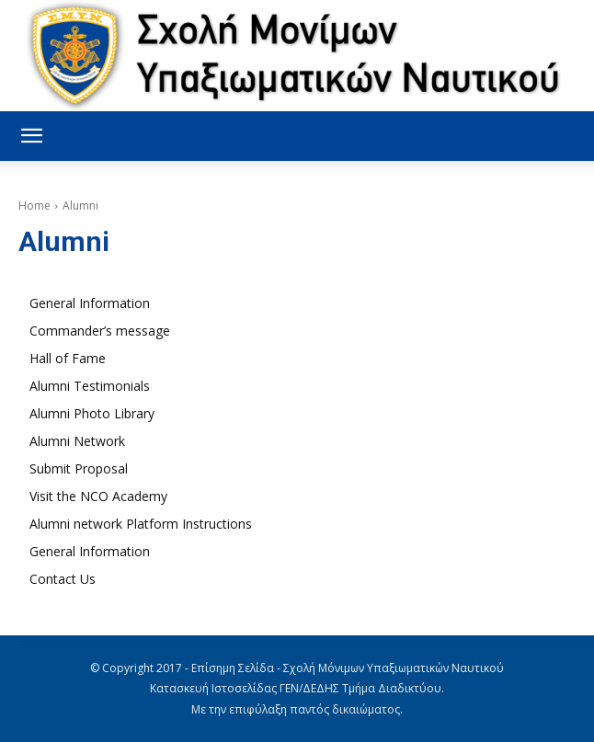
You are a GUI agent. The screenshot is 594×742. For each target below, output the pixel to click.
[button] (31, 136)
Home (34, 205)
